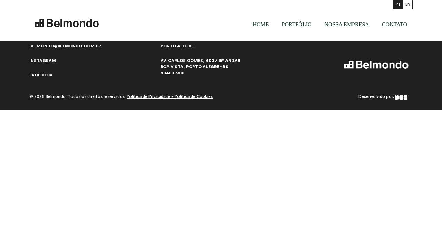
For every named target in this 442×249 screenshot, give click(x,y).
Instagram (42, 60)
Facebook (41, 75)
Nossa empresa (347, 24)
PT (398, 4)
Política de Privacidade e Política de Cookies (170, 96)
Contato (394, 24)
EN (407, 4)
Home (260, 24)
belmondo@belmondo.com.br (65, 46)
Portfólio (296, 24)
